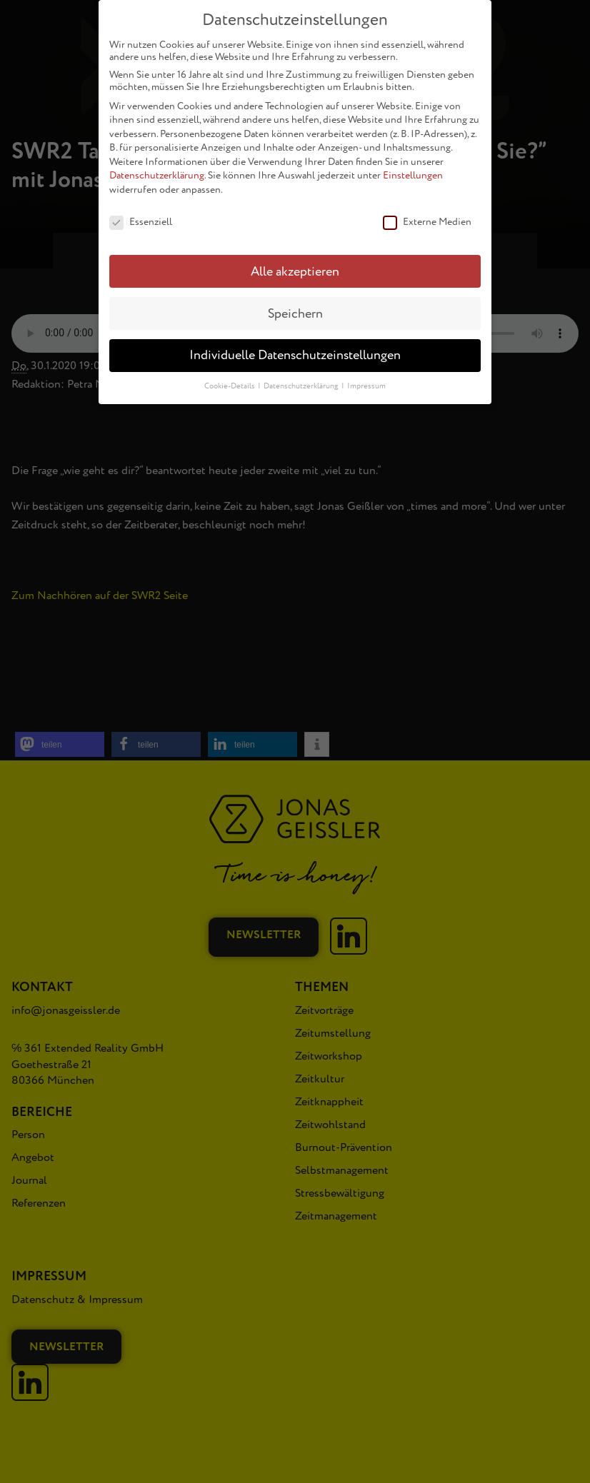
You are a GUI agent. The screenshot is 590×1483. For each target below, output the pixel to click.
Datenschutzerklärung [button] (302, 378)
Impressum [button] (366, 378)
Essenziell (140, 213)
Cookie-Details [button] (230, 378)
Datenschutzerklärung (156, 167)
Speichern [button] (295, 305)
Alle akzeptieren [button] (295, 263)
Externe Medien (427, 213)
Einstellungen (413, 167)
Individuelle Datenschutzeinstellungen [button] (295, 347)
